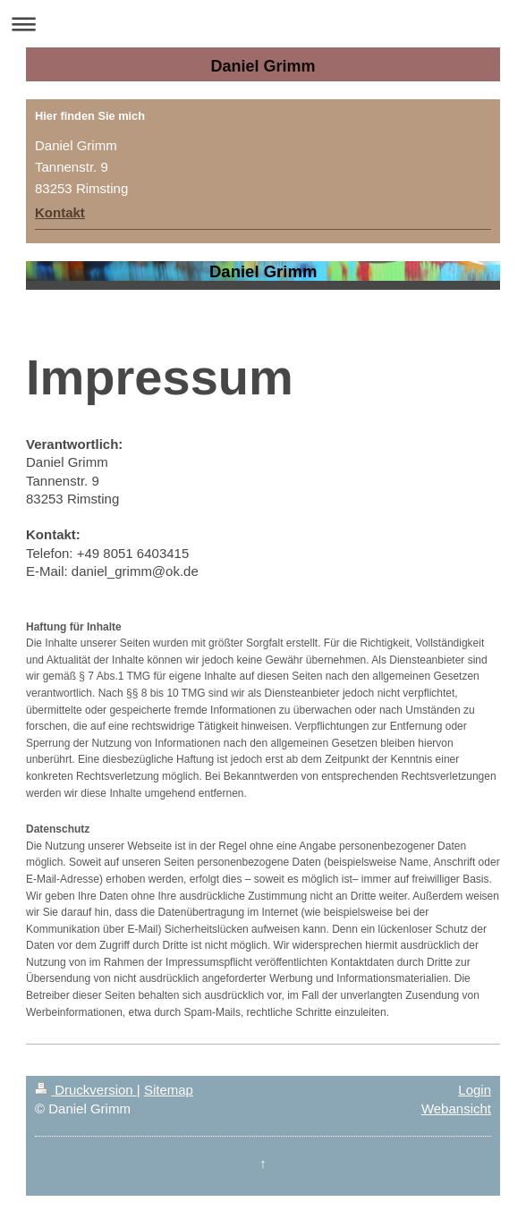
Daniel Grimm (262, 66)
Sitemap (168, 1089)
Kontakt (60, 212)
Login (474, 1089)
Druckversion (86, 1089)
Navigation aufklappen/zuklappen (263, 23)
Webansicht (456, 1108)
